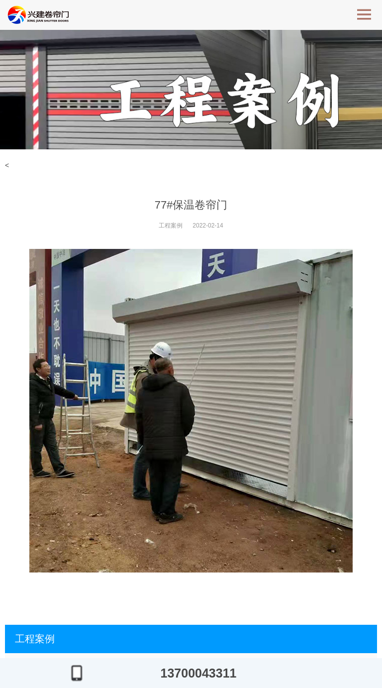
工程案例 (171, 225)
